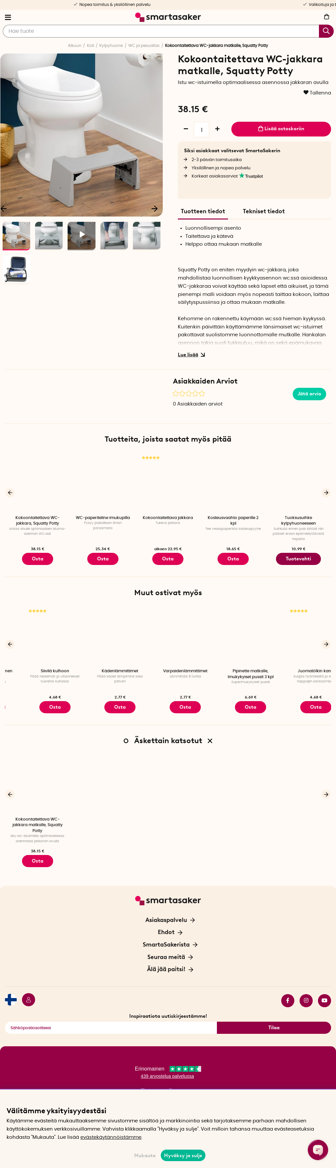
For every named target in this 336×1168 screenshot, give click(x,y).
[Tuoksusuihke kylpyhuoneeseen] (298, 482)
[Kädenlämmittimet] (168, 633)
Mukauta (145, 1155)
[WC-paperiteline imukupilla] (103, 482)
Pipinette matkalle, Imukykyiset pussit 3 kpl (299, 671)
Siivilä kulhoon (103, 669)
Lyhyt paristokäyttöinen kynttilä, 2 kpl (37, 671)
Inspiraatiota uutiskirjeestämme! (168, 1009)
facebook (287, 993)
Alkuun (74, 46)
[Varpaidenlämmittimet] (233, 633)
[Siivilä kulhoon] (103, 633)
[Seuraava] (154, 208)
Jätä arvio (309, 394)
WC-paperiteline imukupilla (103, 518)
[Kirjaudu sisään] (26, 993)
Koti (90, 46)
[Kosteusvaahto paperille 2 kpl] (233, 482)
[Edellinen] (10, 492)
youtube (324, 993)
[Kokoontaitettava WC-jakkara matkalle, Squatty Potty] (37, 779)
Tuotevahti (298, 557)
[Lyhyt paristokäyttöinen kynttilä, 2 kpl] (37, 633)
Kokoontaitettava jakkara (168, 518)
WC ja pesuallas (143, 46)
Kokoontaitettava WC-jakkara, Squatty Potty (37, 520)
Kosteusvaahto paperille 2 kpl (233, 520)
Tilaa (274, 1020)
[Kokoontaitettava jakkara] (168, 482)
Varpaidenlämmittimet (233, 669)
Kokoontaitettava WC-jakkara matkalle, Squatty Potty (37, 820)
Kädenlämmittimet (168, 669)
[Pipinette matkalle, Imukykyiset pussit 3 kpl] (298, 633)
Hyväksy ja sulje (183, 1155)
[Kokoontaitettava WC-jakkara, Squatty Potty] (37, 482)
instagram (306, 993)
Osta (168, 557)
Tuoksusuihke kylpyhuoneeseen (298, 520)
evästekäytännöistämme (110, 1137)
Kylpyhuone (111, 46)
